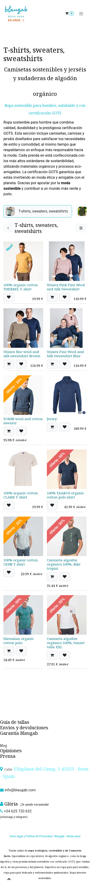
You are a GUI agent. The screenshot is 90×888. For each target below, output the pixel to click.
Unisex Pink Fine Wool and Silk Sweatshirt (66, 287)
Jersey (52, 418)
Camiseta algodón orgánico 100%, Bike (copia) (64, 564)
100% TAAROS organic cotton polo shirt (65, 495)
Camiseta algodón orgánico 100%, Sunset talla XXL (66, 642)
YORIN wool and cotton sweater (23, 420)
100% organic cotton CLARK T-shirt (20, 495)
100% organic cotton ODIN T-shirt (20, 562)
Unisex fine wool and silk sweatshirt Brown (21, 353)
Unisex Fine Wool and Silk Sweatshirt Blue (65, 353)
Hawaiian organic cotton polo (18, 640)
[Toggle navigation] (81, 13)
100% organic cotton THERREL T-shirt (20, 287)
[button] (8, 297)
